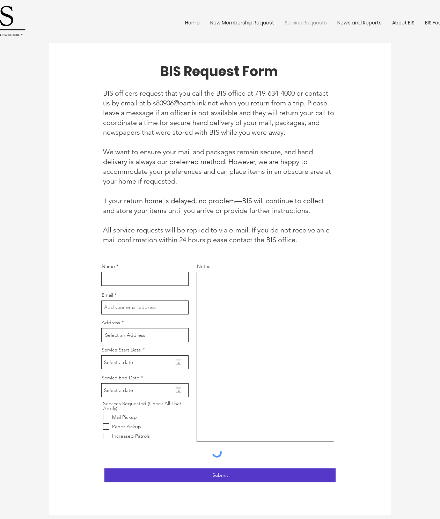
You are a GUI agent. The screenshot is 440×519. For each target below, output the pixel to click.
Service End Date (124, 377)
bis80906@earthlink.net (182, 103)
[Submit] (220, 475)
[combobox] (145, 335)
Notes (203, 266)
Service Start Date (124, 349)
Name (108, 266)
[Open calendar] (178, 362)
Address (111, 322)
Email (107, 294)
